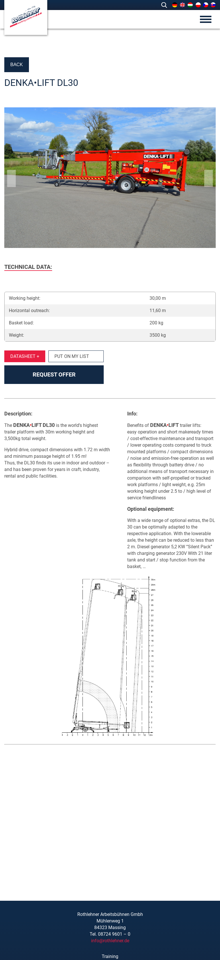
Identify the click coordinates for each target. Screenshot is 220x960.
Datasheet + (24, 356)
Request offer (54, 374)
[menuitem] (174, 4)
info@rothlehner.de (110, 940)
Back (16, 64)
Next (208, 178)
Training (110, 956)
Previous (11, 178)
